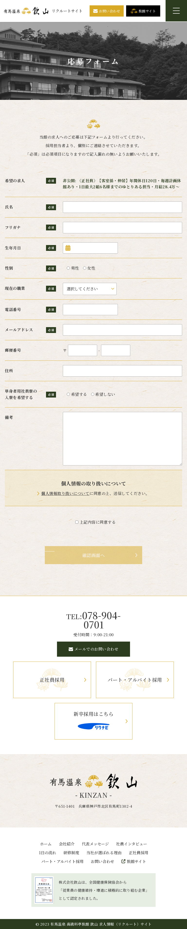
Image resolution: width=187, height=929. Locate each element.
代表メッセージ (95, 844)
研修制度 (71, 853)
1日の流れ (47, 853)
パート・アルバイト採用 (62, 861)
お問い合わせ (102, 861)
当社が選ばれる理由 (104, 853)
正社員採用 (138, 853)
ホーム (46, 844)
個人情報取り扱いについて (65, 493)
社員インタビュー (131, 844)
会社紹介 (67, 844)
